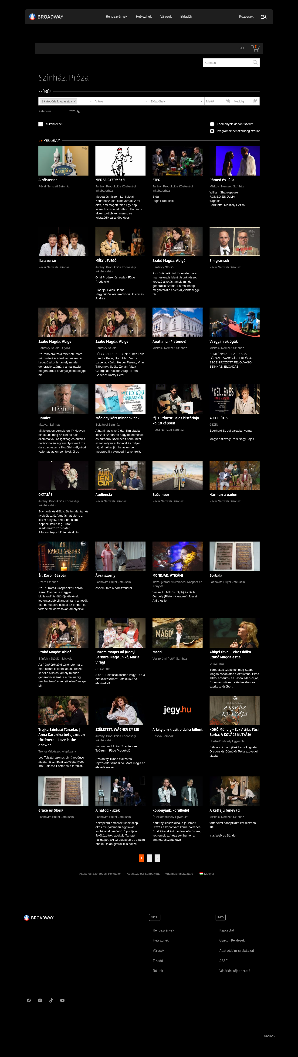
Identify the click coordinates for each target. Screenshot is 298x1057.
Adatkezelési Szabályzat (143, 873)
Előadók (186, 16)
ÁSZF (223, 961)
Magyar (207, 873)
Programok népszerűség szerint (238, 131)
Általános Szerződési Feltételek (100, 873)
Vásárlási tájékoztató (179, 873)
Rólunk (158, 971)
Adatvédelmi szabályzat (236, 950)
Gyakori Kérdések (232, 940)
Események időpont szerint (235, 124)
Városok (166, 16)
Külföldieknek (54, 124)
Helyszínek (144, 16)
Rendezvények (117, 16)
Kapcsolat (226, 930)
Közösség (246, 16)
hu (242, 48)
